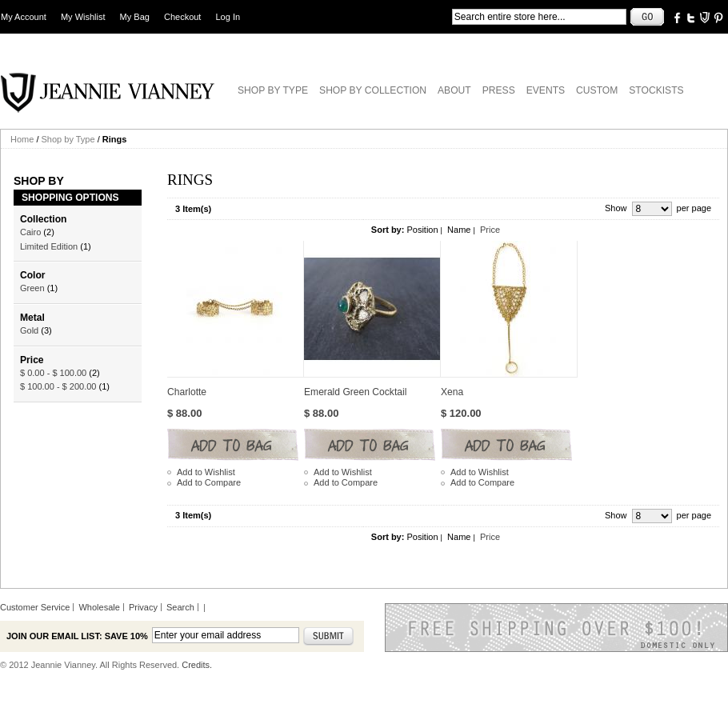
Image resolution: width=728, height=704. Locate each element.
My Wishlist (83, 17)
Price (490, 229)
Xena (452, 392)
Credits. (197, 665)
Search (180, 607)
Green (32, 288)
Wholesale (98, 607)
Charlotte (186, 392)
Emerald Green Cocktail (355, 392)
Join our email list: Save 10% (77, 636)
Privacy (143, 607)
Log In (228, 17)
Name (458, 229)
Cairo (30, 232)
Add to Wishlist (206, 472)
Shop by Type (68, 139)
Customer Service (35, 607)
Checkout (182, 17)
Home (22, 139)
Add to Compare (209, 482)
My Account (23, 17)
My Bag (135, 17)
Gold (29, 330)
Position (422, 229)
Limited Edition (49, 246)
